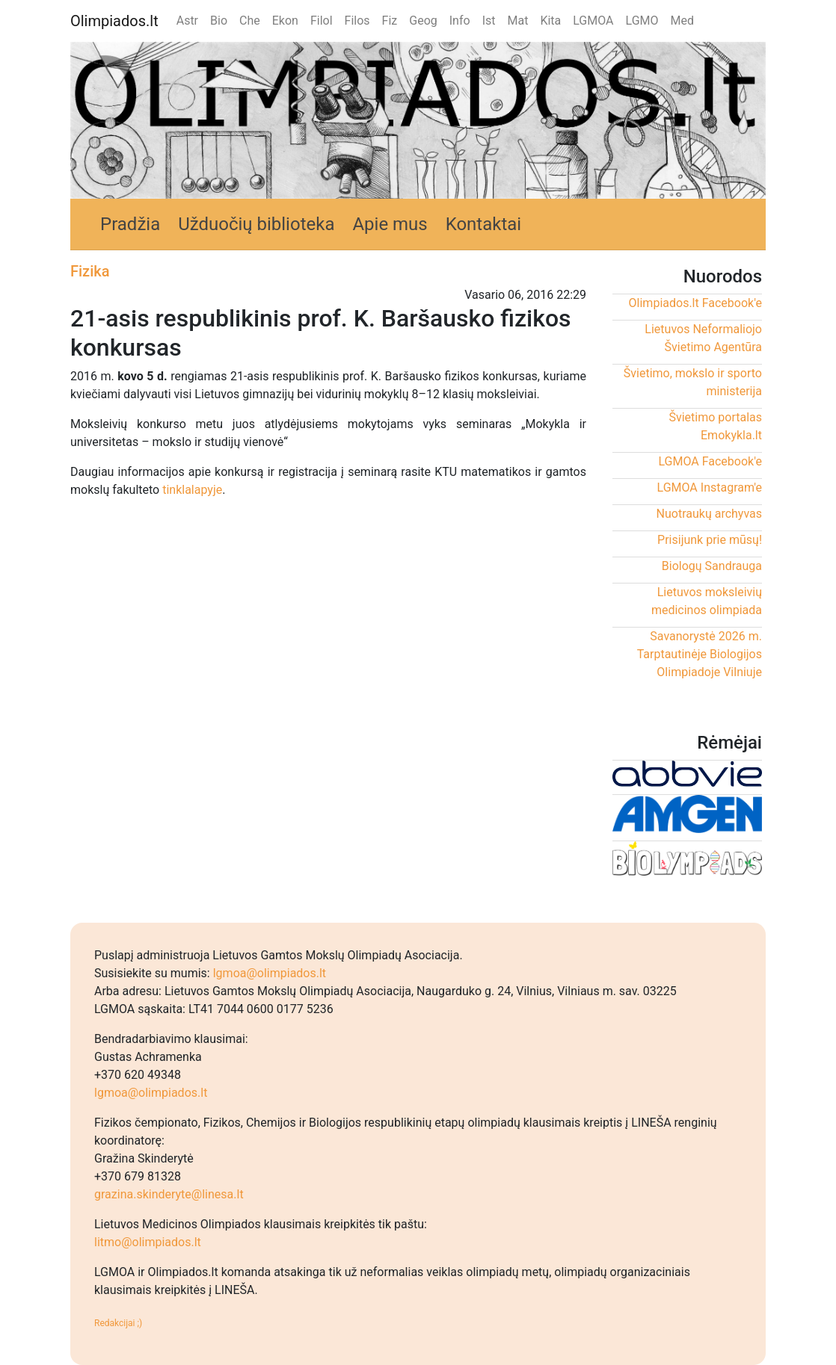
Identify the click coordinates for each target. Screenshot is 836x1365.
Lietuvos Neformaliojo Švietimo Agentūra (703, 338)
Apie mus (389, 224)
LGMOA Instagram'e (709, 487)
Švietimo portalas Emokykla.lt (715, 426)
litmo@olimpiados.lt (147, 1242)
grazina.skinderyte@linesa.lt (169, 1194)
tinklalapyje (192, 490)
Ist (489, 20)
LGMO (642, 20)
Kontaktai (484, 224)
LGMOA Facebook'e (710, 461)
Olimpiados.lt (114, 21)
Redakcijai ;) (118, 1323)
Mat (517, 20)
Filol (321, 20)
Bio (218, 20)
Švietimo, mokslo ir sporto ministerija (693, 382)
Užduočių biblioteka (256, 224)
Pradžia (130, 224)
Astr (187, 20)
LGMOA (593, 20)
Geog (423, 20)
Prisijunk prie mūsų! (709, 540)
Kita (550, 20)
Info (459, 20)
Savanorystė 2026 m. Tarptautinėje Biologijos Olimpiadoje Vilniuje (699, 654)
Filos (357, 20)
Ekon (285, 20)
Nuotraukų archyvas (709, 514)
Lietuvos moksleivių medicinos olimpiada (706, 601)
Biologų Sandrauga (712, 566)
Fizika (89, 271)
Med (682, 20)
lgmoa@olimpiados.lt (269, 973)
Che (249, 20)
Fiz (390, 20)
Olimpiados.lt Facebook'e (695, 303)
